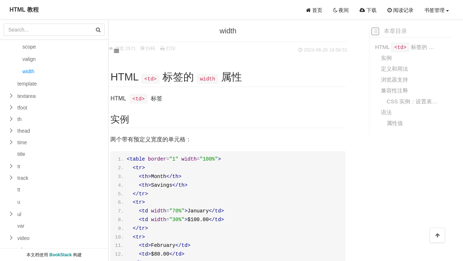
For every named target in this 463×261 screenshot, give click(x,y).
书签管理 (436, 10)
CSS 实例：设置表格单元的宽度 (414, 101)
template (27, 84)
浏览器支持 (394, 79)
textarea (26, 96)
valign (29, 59)
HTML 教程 (24, 10)
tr (19, 166)
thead (23, 131)
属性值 (395, 123)
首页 (314, 10)
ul (19, 214)
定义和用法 (394, 69)
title (21, 154)
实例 (386, 58)
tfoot (22, 108)
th (19, 119)
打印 (182, 48)
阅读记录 (400, 10)
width (28, 71)
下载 (368, 10)
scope (29, 47)
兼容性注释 (394, 90)
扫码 (162, 48)
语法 (386, 112)
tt (18, 189)
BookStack (60, 254)
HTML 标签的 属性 (408, 46)
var (20, 226)
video (23, 238)
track (22, 178)
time (22, 142)
